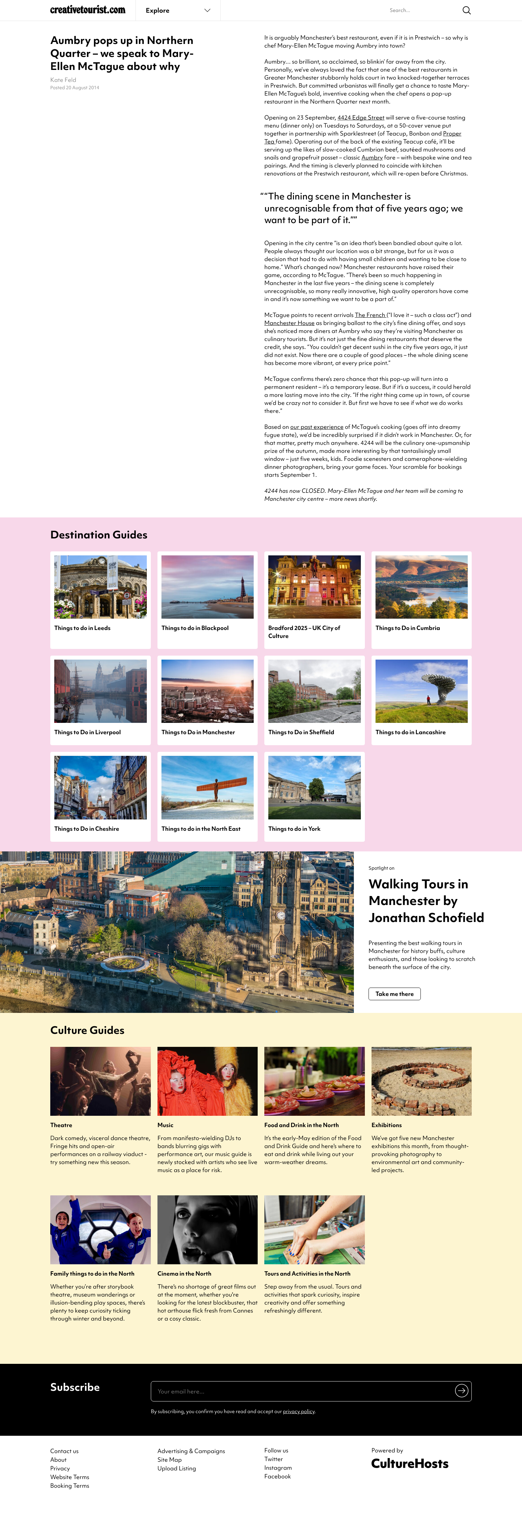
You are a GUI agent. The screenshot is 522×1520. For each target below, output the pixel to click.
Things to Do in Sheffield (301, 732)
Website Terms (69, 1494)
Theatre (61, 1142)
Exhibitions (387, 1142)
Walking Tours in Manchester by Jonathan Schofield (421, 908)
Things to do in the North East (201, 828)
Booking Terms (69, 1502)
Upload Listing (176, 1485)
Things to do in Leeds (82, 628)
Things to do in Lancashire (411, 732)
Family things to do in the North (92, 1290)
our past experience (317, 427)
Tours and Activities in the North (307, 1290)
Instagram (278, 1484)
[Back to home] (88, 12)
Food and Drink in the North (301, 1142)
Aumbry (372, 157)
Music (165, 1142)
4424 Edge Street (361, 117)
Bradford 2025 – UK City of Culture (304, 631)
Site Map (169, 1476)
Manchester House (289, 323)
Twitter (273, 1476)
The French (371, 315)
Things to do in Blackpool (195, 628)
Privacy (60, 1485)
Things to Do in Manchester (198, 732)
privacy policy (299, 1428)
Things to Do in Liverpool (87, 732)
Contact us (64, 1468)
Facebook (277, 1493)
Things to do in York (294, 828)
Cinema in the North (184, 1290)
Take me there (395, 1011)
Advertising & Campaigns (191, 1468)
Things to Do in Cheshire (86, 828)
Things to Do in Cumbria (408, 628)
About (58, 1476)
